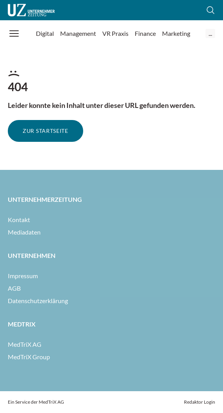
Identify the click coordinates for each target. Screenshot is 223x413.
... (210, 33)
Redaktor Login (199, 402)
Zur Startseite (45, 130)
